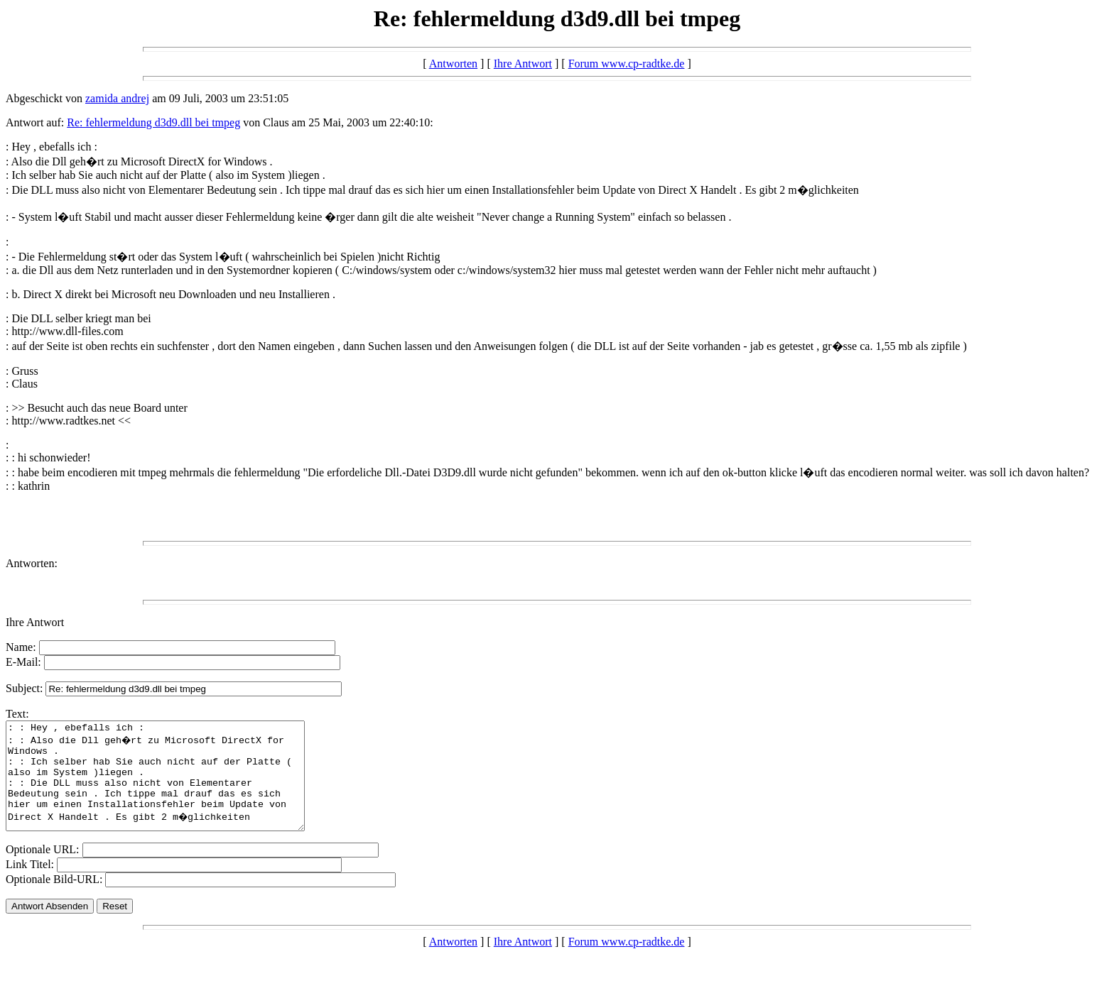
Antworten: (32, 563)
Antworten (453, 63)
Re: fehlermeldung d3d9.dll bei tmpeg (153, 122)
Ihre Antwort (523, 63)
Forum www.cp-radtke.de (626, 63)
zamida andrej (117, 98)
